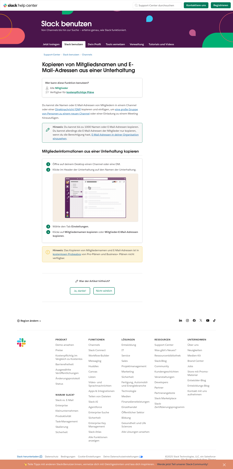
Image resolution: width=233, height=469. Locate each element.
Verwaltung (137, 44)
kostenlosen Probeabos (67, 254)
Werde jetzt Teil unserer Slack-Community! (182, 464)
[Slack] (21, 390)
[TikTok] (214, 321)
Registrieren (220, 5)
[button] (80, 290)
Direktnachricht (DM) (68, 109)
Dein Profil (94, 44)
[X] (201, 321)
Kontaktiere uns (196, 5)
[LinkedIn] (180, 321)
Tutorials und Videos (161, 44)
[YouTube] (207, 321)
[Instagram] (187, 321)
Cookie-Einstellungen (89, 456)
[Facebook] (194, 321)
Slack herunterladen (29, 456)
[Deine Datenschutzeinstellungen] (122, 456)
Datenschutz (51, 456)
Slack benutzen (73, 44)
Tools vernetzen (115, 44)
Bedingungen (68, 456)
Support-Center (52, 54)
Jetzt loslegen (51, 44)
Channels (87, 54)
